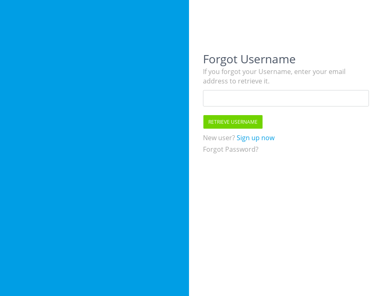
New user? (219, 137)
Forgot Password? (230, 149)
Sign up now (254, 137)
